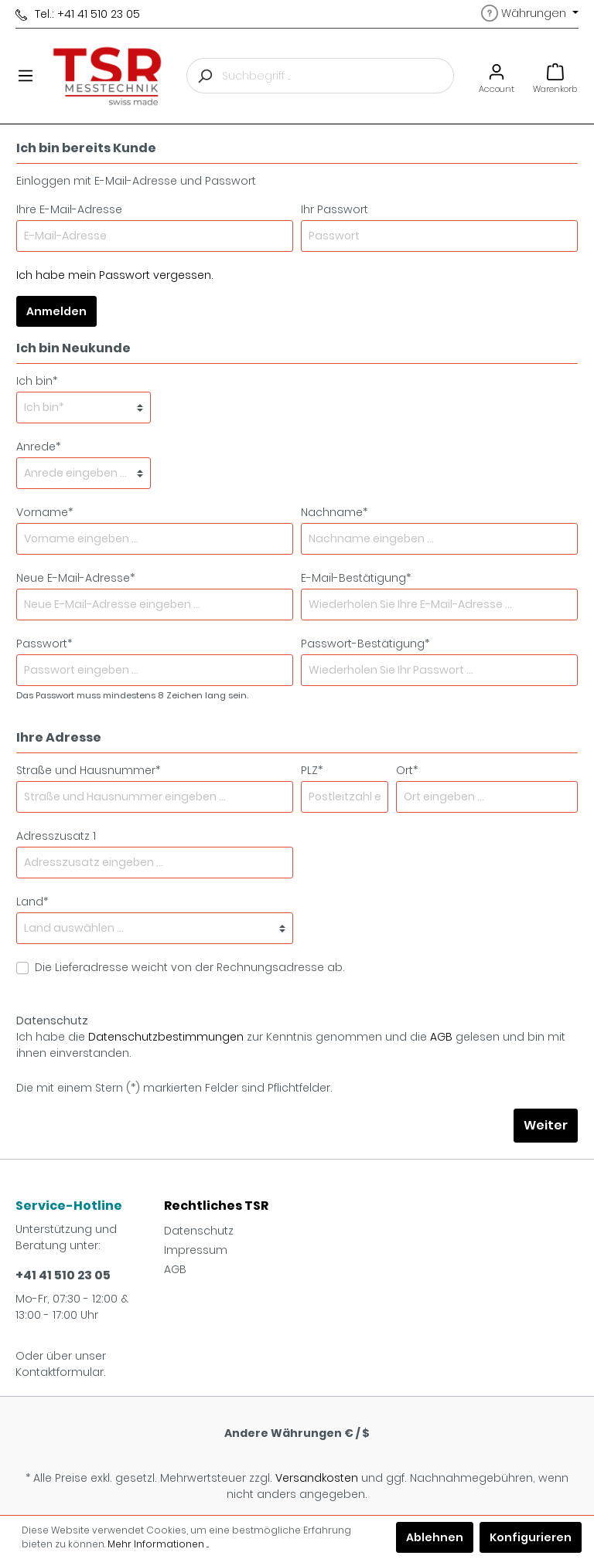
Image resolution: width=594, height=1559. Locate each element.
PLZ (312, 770)
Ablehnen (434, 1537)
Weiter (546, 1125)
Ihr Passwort (334, 209)
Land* (32, 901)
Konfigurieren (531, 1537)
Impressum (195, 1250)
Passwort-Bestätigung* (365, 643)
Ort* (407, 770)
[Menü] (25, 75)
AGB (441, 1036)
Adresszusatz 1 (56, 836)
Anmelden (56, 311)
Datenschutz (199, 1230)
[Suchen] (204, 75)
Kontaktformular (59, 1372)
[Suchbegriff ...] (338, 75)
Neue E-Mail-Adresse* (75, 578)
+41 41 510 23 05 (63, 1275)
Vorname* (44, 512)
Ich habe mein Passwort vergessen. (114, 275)
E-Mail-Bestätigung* (356, 578)
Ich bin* (36, 381)
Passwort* (44, 643)
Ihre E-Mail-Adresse (69, 209)
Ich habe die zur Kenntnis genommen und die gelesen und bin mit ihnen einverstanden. (290, 1045)
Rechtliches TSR (216, 1205)
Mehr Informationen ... (158, 1544)
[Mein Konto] (496, 76)
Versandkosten (316, 1478)
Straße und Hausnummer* (88, 770)
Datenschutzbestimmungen (166, 1036)
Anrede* (38, 446)
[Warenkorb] (555, 76)
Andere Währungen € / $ (297, 1433)
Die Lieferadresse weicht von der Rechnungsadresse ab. (190, 967)
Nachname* (334, 512)
